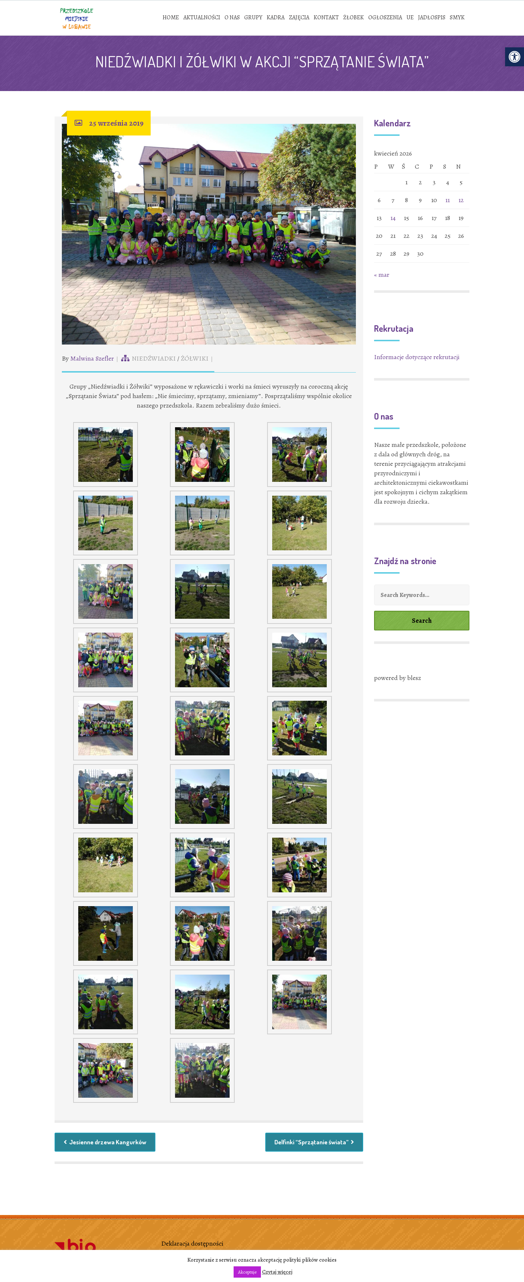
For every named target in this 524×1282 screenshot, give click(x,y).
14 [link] (393, 219)
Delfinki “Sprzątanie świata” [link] (312, 1144)
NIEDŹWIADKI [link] (154, 359)
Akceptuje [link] (247, 1272)
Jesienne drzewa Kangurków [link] (107, 1144)
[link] (514, 56)
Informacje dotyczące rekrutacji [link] (417, 358)
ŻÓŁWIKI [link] (195, 359)
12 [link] (461, 201)
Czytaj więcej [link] (277, 1271)
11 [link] (447, 201)
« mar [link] (381, 275)
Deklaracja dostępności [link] (192, 1245)
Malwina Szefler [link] (92, 359)
